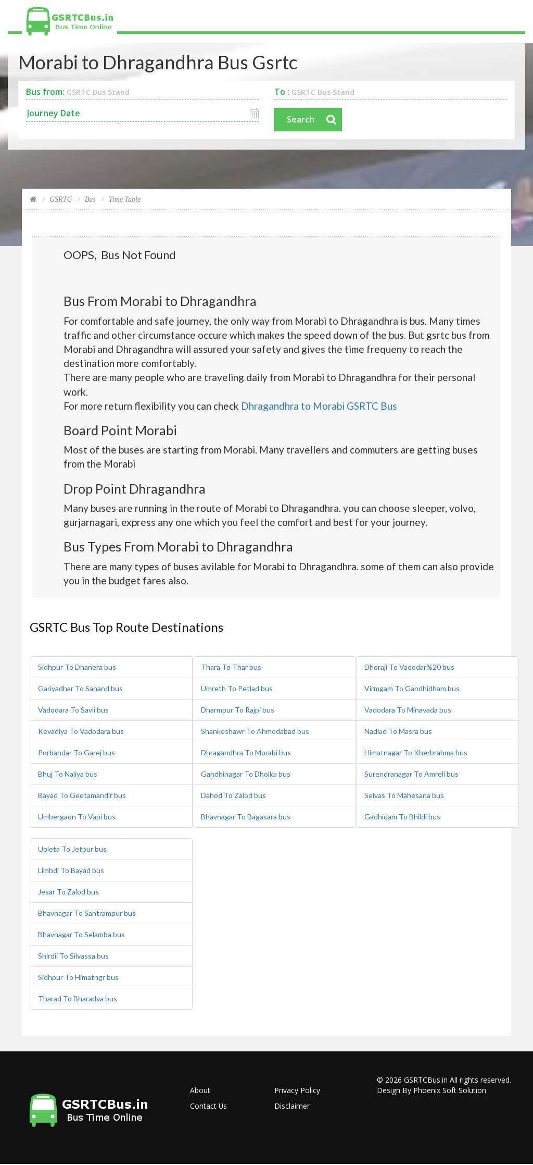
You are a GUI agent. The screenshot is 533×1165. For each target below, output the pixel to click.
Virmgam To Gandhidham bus (412, 688)
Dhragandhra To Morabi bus (246, 753)
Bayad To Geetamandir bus (82, 795)
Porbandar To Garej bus (76, 753)
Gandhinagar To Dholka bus (245, 774)
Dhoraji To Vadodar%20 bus (409, 667)
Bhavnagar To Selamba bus (81, 934)
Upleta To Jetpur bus (72, 849)
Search (300, 120)
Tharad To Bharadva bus (77, 999)
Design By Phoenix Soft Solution (431, 1091)
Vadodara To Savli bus (73, 710)
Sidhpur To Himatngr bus (78, 977)
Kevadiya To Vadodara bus (81, 731)
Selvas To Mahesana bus (404, 795)
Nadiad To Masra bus (398, 731)
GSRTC (60, 200)
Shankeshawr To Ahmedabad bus (255, 731)
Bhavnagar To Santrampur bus (87, 913)
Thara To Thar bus (231, 667)
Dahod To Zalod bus (233, 795)
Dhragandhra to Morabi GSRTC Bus (319, 406)
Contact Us (208, 1106)
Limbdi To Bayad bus (71, 870)
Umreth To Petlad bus (237, 688)
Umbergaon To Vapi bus (77, 817)
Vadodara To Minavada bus (407, 710)
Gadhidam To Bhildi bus (402, 817)
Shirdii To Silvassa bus (73, 956)
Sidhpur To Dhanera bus (77, 667)
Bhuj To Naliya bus (67, 774)
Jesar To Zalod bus (68, 892)
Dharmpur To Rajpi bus (237, 710)
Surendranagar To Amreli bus (411, 774)
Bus (90, 200)
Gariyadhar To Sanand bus (80, 688)
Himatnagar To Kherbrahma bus (415, 753)
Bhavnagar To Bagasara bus (245, 817)
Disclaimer (292, 1106)
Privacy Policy (297, 1091)
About (200, 1091)
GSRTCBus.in (426, 1080)
